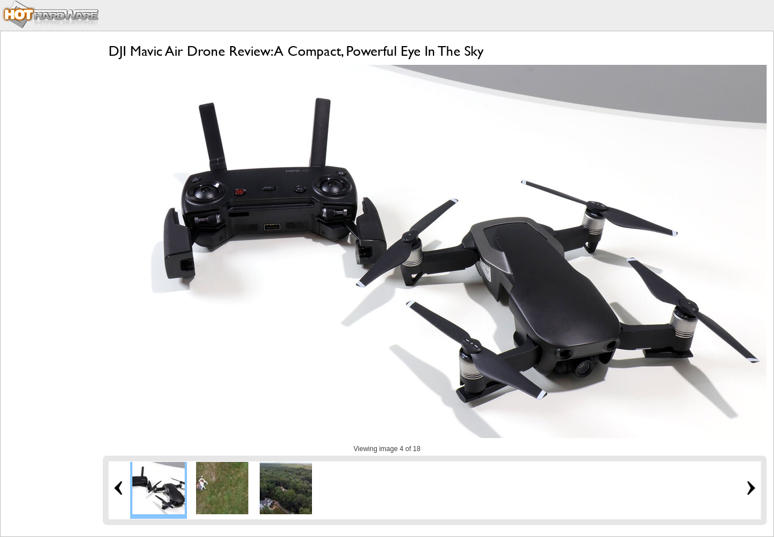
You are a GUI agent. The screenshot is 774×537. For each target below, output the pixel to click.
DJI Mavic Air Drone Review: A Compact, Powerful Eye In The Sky (296, 51)
